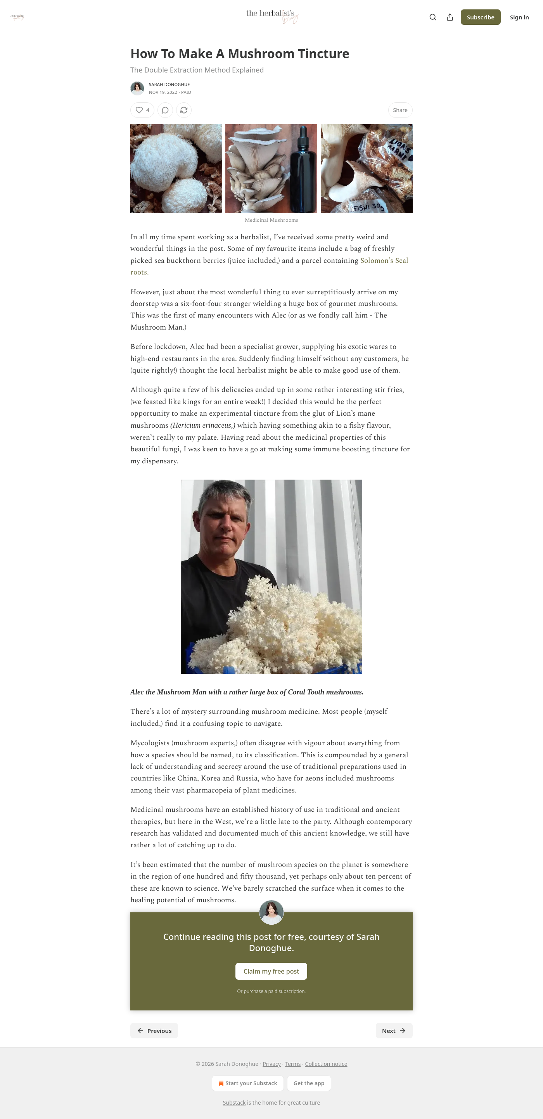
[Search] (433, 17)
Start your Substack (247, 1083)
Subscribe (481, 17)
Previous (154, 1030)
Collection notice (326, 1063)
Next (394, 1030)
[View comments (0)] (165, 110)
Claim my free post (271, 971)
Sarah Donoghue (169, 84)
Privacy (272, 1063)
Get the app (309, 1083)
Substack (234, 1102)
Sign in (519, 17)
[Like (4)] (142, 110)
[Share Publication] (450, 17)
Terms (293, 1063)
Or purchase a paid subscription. (271, 991)
